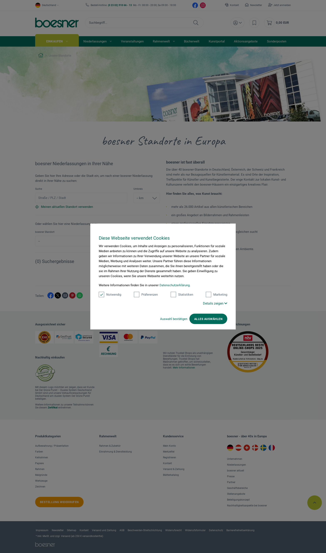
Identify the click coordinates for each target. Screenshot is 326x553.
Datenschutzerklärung (174, 285)
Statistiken (182, 294)
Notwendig (110, 294)
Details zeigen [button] (215, 303)
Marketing (216, 294)
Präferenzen (146, 294)
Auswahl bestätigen (173, 319)
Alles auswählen (208, 319)
